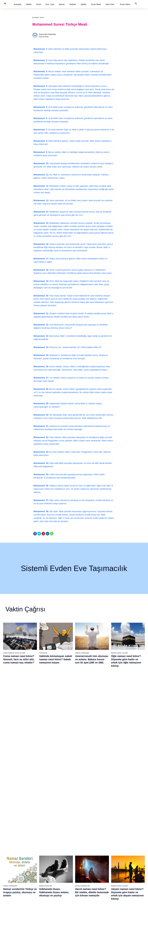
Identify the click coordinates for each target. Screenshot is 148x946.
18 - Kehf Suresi (11, 920)
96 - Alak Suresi (128, 853)
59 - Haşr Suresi (82, 857)
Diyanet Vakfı (38, 17)
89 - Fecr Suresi (105, 900)
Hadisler (72, 4)
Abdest (29, 4)
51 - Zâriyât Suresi (59, 900)
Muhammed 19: (41, 281)
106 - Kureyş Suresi (129, 892)
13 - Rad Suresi (11, 900)
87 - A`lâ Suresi (104, 892)
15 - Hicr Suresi (11, 908)
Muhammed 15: (41, 223)
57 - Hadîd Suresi (58, 924)
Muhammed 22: (41, 325)
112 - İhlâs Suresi (128, 916)
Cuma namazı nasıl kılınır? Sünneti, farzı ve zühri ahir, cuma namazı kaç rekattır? (19, 659)
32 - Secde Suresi (35, 900)
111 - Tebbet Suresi (129, 912)
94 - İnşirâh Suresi (105, 920)
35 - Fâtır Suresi (35, 912)
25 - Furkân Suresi (35, 873)
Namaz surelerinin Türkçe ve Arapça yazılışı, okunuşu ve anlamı (20, 713)
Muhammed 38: (41, 511)
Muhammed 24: (41, 347)
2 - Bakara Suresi (12, 857)
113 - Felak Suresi (129, 920)
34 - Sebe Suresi (35, 908)
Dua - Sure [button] (50, 4)
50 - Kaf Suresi (57, 896)
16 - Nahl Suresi (11, 912)
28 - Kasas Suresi (35, 884)
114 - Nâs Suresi (128, 924)
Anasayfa (17, 4)
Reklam (107, 942)
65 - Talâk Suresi (82, 881)
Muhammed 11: (41, 175)
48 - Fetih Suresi (58, 888)
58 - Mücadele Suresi (83, 853)
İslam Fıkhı (109, 4)
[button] (17, 4)
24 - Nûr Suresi (34, 869)
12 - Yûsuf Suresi (12, 896)
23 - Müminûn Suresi (36, 865)
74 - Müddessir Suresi (83, 916)
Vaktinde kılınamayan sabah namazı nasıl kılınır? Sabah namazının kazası (55, 659)
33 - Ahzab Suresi (35, 904)
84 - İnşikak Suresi (105, 881)
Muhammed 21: (41, 313)
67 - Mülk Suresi (82, 888)
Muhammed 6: (41, 118)
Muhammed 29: (41, 403)
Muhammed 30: (41, 415)
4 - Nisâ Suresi (11, 865)
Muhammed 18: (41, 270)
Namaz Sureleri (82, 653)
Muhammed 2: (41, 60)
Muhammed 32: (41, 437)
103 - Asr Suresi (128, 881)
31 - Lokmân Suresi (36, 896)
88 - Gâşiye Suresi (105, 896)
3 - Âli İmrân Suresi (12, 861)
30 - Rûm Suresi (35, 892)
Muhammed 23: (41, 336)
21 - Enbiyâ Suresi (35, 857)
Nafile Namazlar (82, 707)
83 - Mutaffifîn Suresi (106, 877)
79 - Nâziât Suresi (105, 861)
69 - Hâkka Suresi (82, 896)
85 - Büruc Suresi (105, 884)
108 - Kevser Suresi (129, 900)
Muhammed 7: (41, 130)
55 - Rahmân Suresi (59, 916)
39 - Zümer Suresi (58, 853)
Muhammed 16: (41, 244)
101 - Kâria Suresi (128, 873)
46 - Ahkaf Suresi (58, 881)
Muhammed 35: (41, 474)
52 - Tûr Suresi (57, 904)
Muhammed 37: (41, 500)
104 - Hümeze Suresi (130, 884)
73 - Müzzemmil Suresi (84, 912)
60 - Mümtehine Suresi (84, 861)
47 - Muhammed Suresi (60, 884)
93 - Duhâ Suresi (105, 916)
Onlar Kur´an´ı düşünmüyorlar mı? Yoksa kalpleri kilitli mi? (75, 347)
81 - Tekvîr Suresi (105, 869)
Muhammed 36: (41, 486)
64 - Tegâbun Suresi (83, 877)
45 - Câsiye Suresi (59, 877)
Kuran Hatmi (125, 4)
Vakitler (84, 4)
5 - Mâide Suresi (12, 869)
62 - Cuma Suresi (82, 869)
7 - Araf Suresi (11, 877)
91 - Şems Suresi (105, 908)
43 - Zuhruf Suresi (58, 869)
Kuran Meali (96, 4)
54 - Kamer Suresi (59, 912)
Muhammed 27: (41, 378)
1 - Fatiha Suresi (12, 853)
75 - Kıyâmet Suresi (83, 920)
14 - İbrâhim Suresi (12, 904)
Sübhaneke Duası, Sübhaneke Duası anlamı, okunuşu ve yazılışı (54, 713)
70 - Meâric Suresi (82, 900)
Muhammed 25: (41, 355)
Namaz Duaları (45, 707)
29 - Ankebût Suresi (36, 888)
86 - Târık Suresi (105, 888)
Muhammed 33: (41, 452)
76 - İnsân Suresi (82, 924)
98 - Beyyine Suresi (129, 861)
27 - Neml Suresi (35, 881)
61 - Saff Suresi (81, 865)
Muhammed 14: (41, 212)
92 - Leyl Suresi (104, 912)
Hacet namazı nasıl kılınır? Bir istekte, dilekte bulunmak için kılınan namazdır (92, 713)
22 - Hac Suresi (34, 861)
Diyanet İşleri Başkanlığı (47, 34)
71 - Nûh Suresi (81, 904)
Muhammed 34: (41, 463)
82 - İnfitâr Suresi (105, 873)
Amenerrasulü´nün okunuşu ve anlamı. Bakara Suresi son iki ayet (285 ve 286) (91, 659)
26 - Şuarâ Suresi (35, 877)
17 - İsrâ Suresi (11, 916)
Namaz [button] (62, 4)
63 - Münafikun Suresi (83, 873)
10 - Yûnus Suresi (12, 888)
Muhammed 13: (41, 200)
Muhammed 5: (41, 107)
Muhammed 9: (41, 152)
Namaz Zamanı (135, 942)
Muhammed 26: (41, 366)
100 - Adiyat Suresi (129, 869)
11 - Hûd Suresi (11, 892)
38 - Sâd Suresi (34, 924)
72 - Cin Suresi (81, 908)
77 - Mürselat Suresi (106, 853)
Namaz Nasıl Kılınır (119, 653)
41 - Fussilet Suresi (59, 861)
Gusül (38, 4)
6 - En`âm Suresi (12, 873)
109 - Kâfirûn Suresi (129, 904)
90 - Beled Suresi (105, 904)
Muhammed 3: (41, 71)
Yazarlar (43, 653)
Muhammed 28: (41, 389)
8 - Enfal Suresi (11, 881)
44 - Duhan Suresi (58, 873)
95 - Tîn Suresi (104, 924)
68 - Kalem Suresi (82, 892)
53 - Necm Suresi (58, 908)
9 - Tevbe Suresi (11, 884)
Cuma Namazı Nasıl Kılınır (14, 653)
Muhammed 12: (41, 186)
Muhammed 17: (41, 258)
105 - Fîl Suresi (128, 888)
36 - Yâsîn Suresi (35, 916)
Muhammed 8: (41, 141)
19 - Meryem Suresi (13, 924)
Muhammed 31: (41, 426)
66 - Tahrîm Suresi (82, 884)
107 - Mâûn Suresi (129, 896)
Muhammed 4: (41, 86)
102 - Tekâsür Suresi (129, 877)
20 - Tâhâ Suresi (35, 853)
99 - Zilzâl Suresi (128, 865)
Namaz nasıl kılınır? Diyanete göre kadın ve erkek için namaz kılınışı (53, 768)
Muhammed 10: (41, 163)
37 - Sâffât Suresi (35, 920)
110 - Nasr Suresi (128, 908)
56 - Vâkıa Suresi (58, 920)
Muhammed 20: (41, 296)
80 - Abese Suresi (105, 865)
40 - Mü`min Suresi (59, 857)
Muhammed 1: (41, 49)
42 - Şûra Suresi (58, 865)
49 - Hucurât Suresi (59, 892)
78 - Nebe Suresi (105, 857)
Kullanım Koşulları (96, 942)
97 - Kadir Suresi (128, 857)
